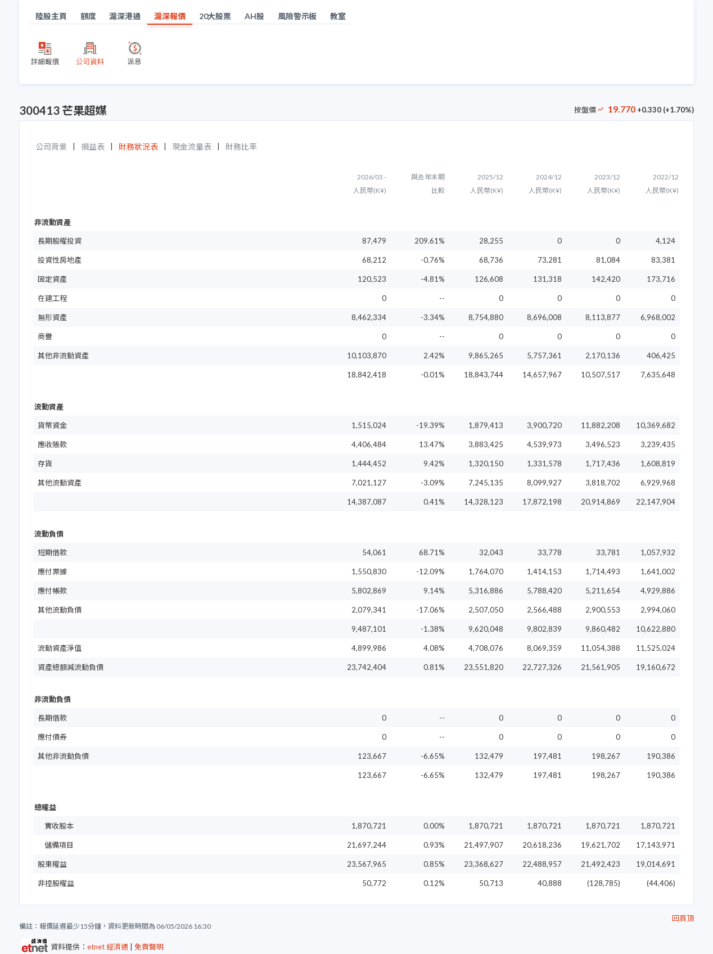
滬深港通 (125, 16)
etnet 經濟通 (107, 946)
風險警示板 (297, 16)
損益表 (93, 146)
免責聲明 (149, 946)
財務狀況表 (138, 146)
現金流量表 (191, 146)
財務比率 (241, 146)
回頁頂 (683, 918)
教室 (338, 16)
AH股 (254, 16)
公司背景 (51, 146)
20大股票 (215, 16)
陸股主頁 (51, 16)
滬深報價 (170, 16)
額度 (88, 16)
